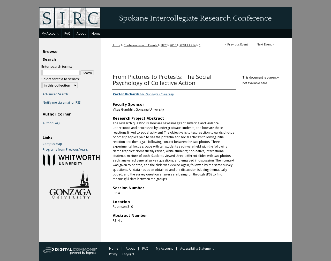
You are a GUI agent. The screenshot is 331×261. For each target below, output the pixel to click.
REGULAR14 (187, 45)
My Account (164, 248)
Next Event (264, 44)
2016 (173, 45)
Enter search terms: (56, 66)
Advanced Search (55, 94)
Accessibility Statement (197, 248)
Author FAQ (51, 123)
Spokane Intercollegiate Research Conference (165, 18)
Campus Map (52, 144)
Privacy (113, 254)
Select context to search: (60, 78)
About (130, 248)
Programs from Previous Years (65, 149)
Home (116, 45)
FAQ (145, 248)
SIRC (164, 45)
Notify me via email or (61, 102)
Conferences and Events (141, 45)
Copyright (128, 254)
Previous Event (237, 44)
